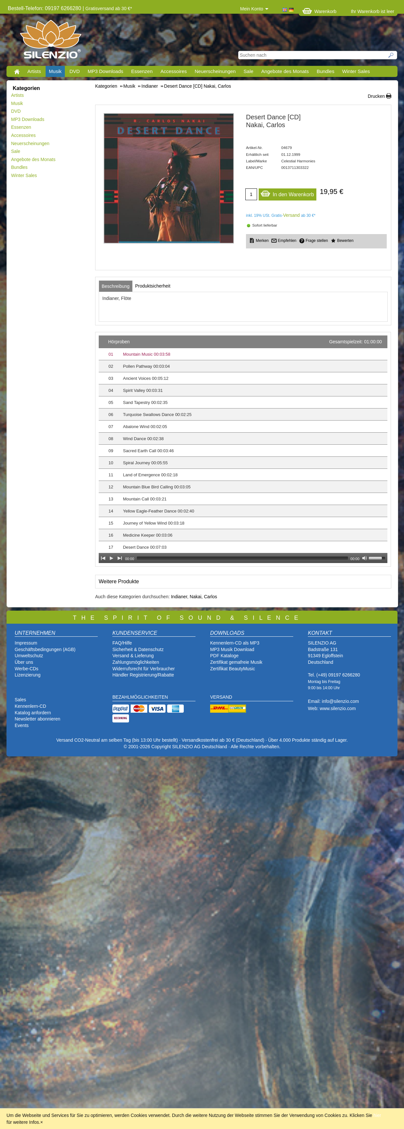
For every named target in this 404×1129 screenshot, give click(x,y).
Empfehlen (287, 240)
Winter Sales (356, 71)
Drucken (376, 96)
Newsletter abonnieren (37, 718)
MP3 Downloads (105, 71)
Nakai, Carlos (203, 596)
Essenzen (141, 71)
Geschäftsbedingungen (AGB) (45, 649)
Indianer (179, 596)
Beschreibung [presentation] (116, 286)
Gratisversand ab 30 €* (108, 8)
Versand (291, 215)
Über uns (24, 662)
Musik (55, 71)
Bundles (325, 71)
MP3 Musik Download (232, 649)
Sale (248, 71)
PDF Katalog (223, 655)
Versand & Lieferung (133, 655)
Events (22, 725)
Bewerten (345, 240)
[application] (243, 449)
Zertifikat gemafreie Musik (236, 662)
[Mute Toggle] (364, 558)
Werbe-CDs (26, 668)
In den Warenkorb (287, 192)
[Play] (111, 558)
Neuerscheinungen (215, 71)
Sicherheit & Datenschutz (138, 649)
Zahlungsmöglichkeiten (135, 662)
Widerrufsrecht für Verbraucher (143, 668)
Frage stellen (317, 240)
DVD (74, 71)
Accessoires (173, 71)
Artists (34, 71)
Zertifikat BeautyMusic (232, 668)
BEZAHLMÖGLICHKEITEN (140, 697)
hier (377, 1115)
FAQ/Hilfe (122, 643)
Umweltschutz (29, 655)
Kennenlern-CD (30, 706)
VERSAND (221, 697)
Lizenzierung (27, 674)
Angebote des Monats (285, 71)
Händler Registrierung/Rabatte (143, 674)
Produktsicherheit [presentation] (152, 286)
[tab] (116, 286)
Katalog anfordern (33, 712)
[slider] (242, 558)
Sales (20, 699)
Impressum (26, 643)
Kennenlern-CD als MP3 (234, 643)
